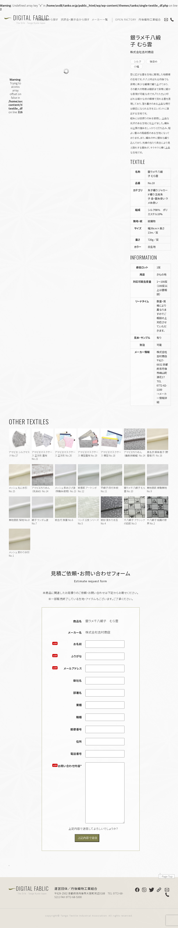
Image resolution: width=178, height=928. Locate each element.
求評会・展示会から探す (75, 19)
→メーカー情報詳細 (162, 398)
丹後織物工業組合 (150, 19)
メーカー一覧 (100, 19)
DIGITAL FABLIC (31, 19)
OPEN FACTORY (125, 19)
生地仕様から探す (47, 19)
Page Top (167, 876)
